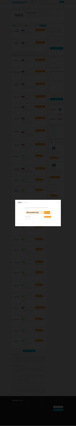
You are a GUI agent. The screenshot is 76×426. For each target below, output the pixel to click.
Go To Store (47, 216)
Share (57, 223)
